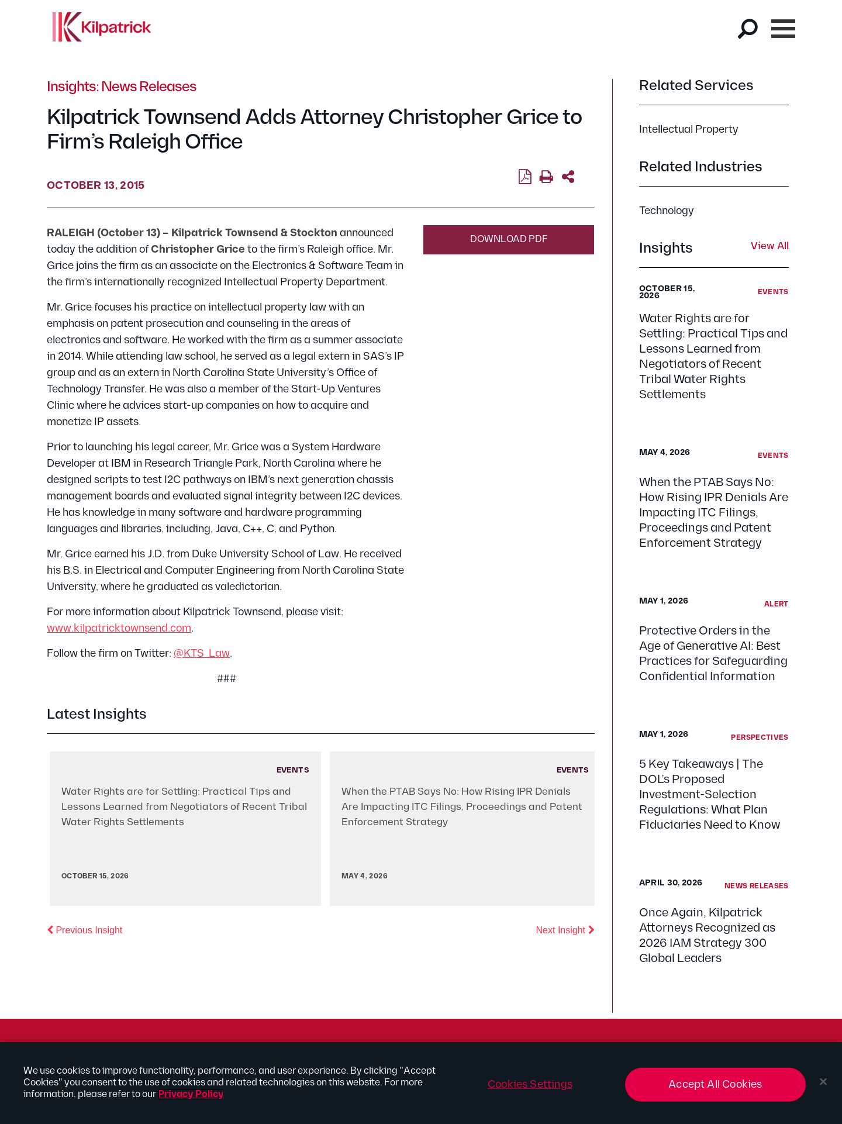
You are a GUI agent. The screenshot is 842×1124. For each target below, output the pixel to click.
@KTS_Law (202, 653)
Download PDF (509, 239)
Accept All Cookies (715, 1084)
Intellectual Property (689, 129)
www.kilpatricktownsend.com (119, 628)
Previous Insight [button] (84, 929)
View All (770, 247)
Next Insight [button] (565, 929)
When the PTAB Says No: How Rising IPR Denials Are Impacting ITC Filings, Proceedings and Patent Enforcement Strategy (713, 512)
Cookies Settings (530, 1084)
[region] (421, 1083)
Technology (666, 211)
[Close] (823, 1082)
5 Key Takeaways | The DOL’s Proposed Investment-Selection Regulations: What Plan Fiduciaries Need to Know (710, 794)
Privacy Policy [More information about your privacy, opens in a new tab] (191, 1094)
